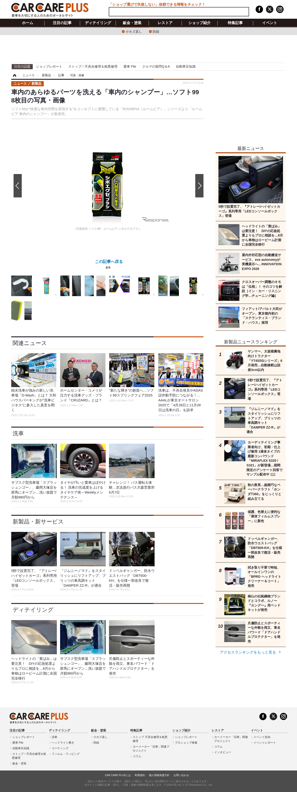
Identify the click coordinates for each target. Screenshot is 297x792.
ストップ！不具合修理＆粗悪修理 (92, 66)
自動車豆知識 (186, 66)
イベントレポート (265, 742)
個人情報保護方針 (159, 775)
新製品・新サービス (38, 521)
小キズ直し (134, 31)
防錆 (156, 31)
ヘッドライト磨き (63, 742)
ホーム (27, 23)
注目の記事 (62, 23)
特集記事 (235, 23)
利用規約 (140, 775)
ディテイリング (98, 23)
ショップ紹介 (199, 23)
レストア (165, 23)
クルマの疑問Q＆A (156, 66)
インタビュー (222, 752)
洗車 (18, 433)
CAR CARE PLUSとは (118, 775)
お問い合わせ (181, 775)
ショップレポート (49, 66)
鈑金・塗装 (132, 23)
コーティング (60, 748)
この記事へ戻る (109, 265)
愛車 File (129, 66)
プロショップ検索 (186, 742)
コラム (137, 756)
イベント (269, 23)
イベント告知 (262, 737)
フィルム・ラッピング (66, 754)
